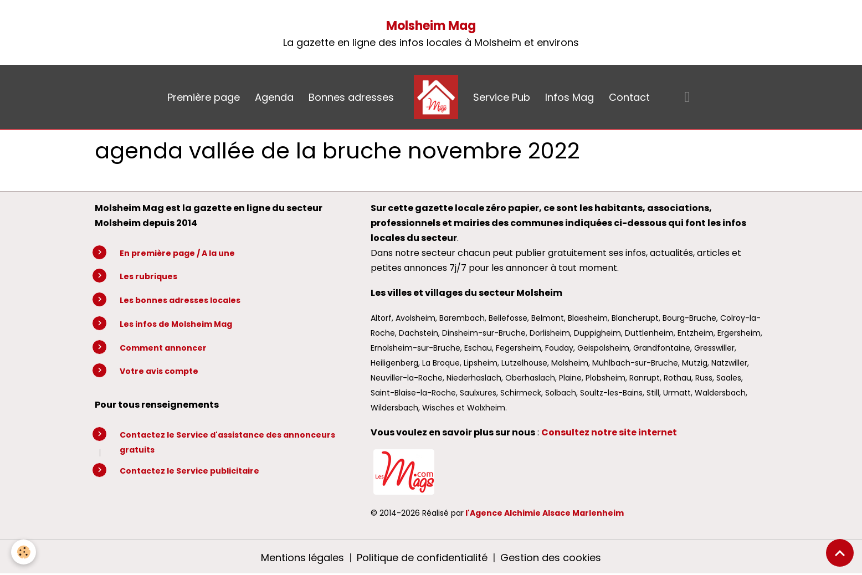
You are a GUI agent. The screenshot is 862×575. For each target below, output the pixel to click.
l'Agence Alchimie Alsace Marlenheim (544, 512)
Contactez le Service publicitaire (189, 470)
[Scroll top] (840, 553)
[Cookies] (23, 552)
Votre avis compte (159, 371)
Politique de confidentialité (422, 557)
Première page (203, 97)
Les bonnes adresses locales (180, 300)
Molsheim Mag (431, 25)
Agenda (274, 97)
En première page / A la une (177, 253)
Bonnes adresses (351, 97)
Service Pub (501, 97)
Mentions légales (302, 557)
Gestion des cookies (550, 557)
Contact (629, 97)
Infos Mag (569, 97)
